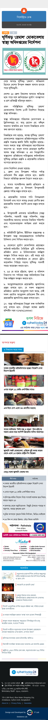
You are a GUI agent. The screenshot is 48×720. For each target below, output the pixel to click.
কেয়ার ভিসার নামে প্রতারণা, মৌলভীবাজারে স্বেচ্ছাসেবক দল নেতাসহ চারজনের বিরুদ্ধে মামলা (30, 597)
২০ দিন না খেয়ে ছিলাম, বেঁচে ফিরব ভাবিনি (21, 519)
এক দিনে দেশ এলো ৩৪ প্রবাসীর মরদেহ (20, 408)
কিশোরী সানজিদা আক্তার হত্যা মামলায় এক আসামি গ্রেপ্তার (23, 644)
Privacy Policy (16, 703)
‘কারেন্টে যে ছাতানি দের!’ (26, 584)
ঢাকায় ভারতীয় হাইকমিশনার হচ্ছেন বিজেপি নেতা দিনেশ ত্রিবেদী (23, 369)
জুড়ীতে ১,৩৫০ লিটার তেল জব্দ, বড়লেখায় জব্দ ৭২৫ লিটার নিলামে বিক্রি (23, 651)
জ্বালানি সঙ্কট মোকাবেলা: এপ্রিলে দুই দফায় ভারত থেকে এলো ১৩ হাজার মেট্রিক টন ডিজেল (23, 452)
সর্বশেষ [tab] (35, 478)
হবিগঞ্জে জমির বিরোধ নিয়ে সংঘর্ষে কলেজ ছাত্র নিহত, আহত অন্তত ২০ (24, 499)
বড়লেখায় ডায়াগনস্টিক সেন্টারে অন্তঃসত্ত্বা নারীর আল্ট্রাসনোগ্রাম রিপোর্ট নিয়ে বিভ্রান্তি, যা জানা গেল (31, 576)
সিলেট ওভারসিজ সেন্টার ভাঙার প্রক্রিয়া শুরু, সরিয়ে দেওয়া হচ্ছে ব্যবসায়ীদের (23, 607)
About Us (5, 703)
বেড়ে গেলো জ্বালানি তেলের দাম (16, 471)
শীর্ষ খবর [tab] (13, 478)
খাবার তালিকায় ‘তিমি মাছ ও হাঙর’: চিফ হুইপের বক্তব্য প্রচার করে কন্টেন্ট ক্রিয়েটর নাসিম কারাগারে (23, 430)
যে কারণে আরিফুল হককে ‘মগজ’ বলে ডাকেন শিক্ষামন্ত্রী (22, 614)
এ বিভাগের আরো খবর (13, 349)
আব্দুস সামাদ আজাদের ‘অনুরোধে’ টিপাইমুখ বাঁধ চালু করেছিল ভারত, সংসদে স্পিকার (21, 622)
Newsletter (28, 703)
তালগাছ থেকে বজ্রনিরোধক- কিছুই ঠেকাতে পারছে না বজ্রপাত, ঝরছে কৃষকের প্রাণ (24, 507)
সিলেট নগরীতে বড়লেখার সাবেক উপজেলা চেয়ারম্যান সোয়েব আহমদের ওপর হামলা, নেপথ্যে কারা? (21, 630)
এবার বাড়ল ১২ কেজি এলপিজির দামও (19, 389)
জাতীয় (6, 33)
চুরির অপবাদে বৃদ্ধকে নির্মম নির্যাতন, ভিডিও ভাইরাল (24, 514)
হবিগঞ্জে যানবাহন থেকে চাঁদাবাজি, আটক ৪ (18, 638)
